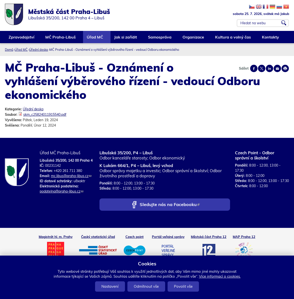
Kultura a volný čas (233, 39)
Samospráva (160, 39)
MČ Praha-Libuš (61, 39)
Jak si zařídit (125, 39)
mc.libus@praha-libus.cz (71, 176)
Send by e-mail (277, 68)
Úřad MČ (95, 39)
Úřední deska (38, 50)
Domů (9, 50)
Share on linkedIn (269, 68)
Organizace (193, 39)
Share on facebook (253, 68)
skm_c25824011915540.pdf (44, 114)
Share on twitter (261, 68)
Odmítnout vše (146, 286)
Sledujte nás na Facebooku (170, 205)
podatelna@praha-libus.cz (61, 191)
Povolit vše (183, 286)
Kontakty (270, 39)
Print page (285, 68)
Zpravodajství (21, 39)
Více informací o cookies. (220, 276)
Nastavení (110, 286)
